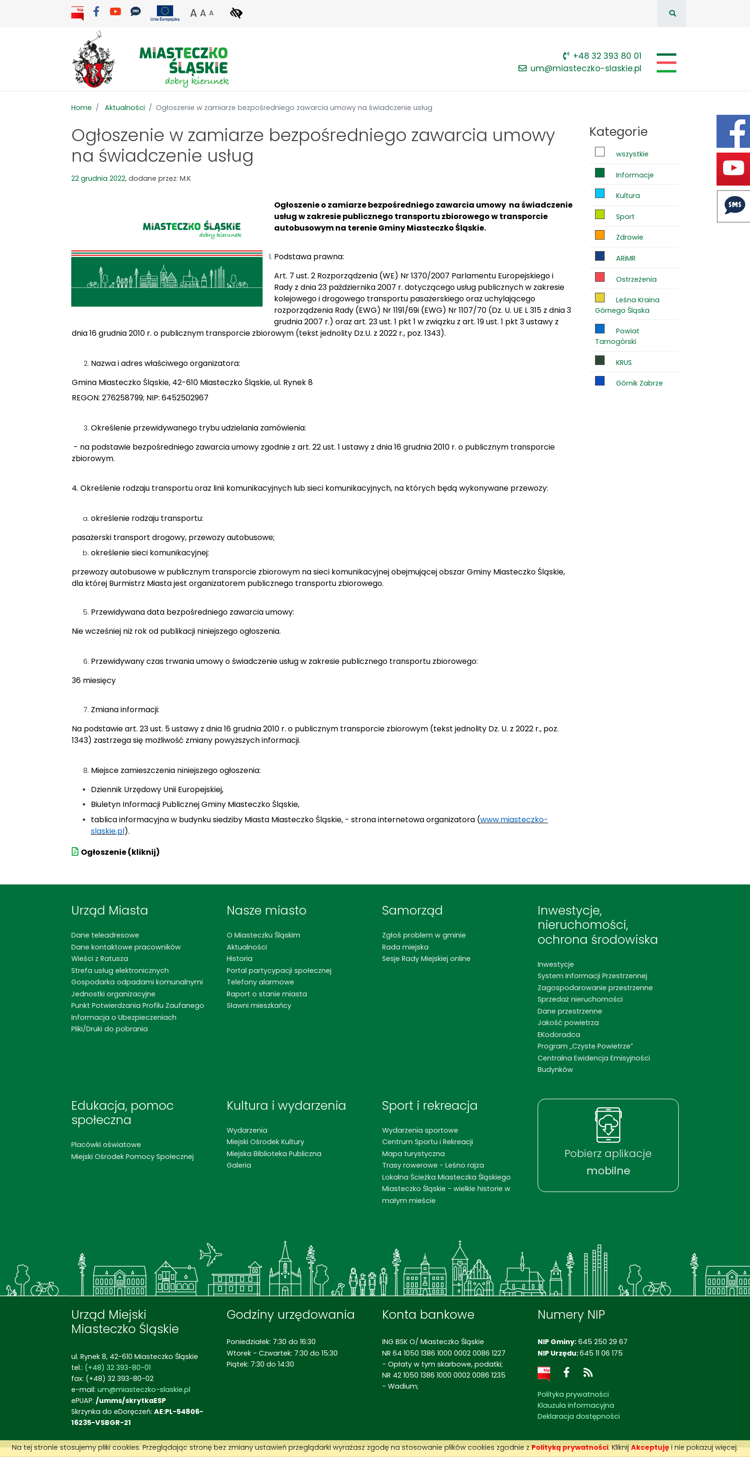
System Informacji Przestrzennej (592, 976)
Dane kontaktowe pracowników (126, 947)
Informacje (624, 174)
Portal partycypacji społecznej (279, 970)
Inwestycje (556, 964)
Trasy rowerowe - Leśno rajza (433, 1165)
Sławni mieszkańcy (259, 1005)
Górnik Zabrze (629, 382)
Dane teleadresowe (105, 935)
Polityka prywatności (573, 1394)
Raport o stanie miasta (267, 994)
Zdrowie (619, 236)
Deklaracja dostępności (579, 1416)
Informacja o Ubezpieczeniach (123, 1017)
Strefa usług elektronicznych (120, 970)
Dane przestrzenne (570, 1011)
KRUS (613, 361)
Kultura (617, 194)
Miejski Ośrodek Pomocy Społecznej (132, 1156)
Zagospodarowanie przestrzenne (595, 988)
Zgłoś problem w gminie (424, 935)
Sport (615, 215)
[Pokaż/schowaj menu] (665, 63)
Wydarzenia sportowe (420, 1130)
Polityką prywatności (569, 1447)
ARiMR (615, 257)
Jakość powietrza (568, 1022)
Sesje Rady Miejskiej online (426, 958)
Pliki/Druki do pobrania (109, 1029)
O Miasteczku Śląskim (263, 935)
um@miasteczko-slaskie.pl (579, 68)
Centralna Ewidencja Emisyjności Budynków (594, 1063)
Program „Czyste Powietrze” (585, 1046)
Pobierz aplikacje (608, 1162)
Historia (240, 958)
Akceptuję (650, 1447)
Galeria (239, 1165)
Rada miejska (405, 947)
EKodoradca (559, 1034)
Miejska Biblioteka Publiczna (274, 1154)
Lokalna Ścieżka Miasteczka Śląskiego (446, 1177)
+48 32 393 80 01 (602, 56)
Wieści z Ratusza (99, 958)
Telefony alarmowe (260, 982)
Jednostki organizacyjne (113, 994)
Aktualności (125, 107)
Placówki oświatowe (106, 1144)
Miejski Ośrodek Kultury (265, 1142)
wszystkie (622, 153)
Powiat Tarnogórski (617, 335)
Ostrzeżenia (626, 278)
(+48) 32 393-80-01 (118, 1367)
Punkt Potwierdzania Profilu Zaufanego (137, 1005)
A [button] (193, 13)
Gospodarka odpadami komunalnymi (137, 982)
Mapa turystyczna (413, 1154)
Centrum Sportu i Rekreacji (427, 1142)
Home (81, 107)
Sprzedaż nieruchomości (580, 999)
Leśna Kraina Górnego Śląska (627, 304)
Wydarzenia (247, 1130)
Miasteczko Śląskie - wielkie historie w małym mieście (446, 1194)
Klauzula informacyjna (576, 1405)
